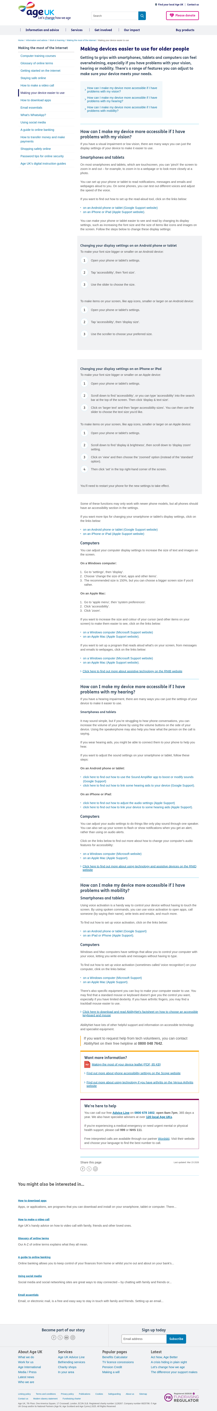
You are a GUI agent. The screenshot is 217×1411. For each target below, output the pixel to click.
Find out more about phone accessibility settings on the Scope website (133, 1073)
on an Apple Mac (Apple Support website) (110, 636)
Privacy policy (67, 1394)
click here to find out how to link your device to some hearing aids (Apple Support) (137, 807)
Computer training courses (38, 55)
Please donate (185, 15)
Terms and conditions (46, 1394)
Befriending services (71, 1362)
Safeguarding (114, 1394)
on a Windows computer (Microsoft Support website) (118, 632)
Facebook (53, 1337)
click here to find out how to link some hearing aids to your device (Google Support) (138, 785)
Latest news (26, 1377)
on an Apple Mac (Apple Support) (105, 858)
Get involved (103, 30)
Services (77, 30)
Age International (29, 1367)
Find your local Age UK (170, 4)
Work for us (25, 1362)
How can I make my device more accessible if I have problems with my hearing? (122, 99)
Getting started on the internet (40, 70)
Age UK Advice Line (71, 1357)
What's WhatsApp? (33, 115)
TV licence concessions (118, 1362)
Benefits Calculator (115, 1357)
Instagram (72, 1337)
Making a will (111, 1372)
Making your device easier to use (42, 92)
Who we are (26, 1382)
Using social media (33, 122)
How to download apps (35, 100)
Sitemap (143, 1394)
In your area (66, 1372)
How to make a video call (37, 85)
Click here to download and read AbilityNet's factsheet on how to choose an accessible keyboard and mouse (140, 1013)
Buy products (185, 30)
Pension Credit (112, 1367)
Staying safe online (33, 78)
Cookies (99, 1394)
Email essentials (31, 107)
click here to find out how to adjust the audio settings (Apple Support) (129, 803)
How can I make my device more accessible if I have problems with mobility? (122, 109)
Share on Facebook (82, 1168)
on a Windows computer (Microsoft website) (112, 853)
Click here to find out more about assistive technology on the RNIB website (132, 671)
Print (95, 1168)
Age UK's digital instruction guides (43, 163)
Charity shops (67, 1367)
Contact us (193, 4)
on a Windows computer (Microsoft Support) (112, 977)
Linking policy (24, 1394)
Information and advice (42, 30)
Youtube (66, 1337)
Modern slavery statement (45, 1398)
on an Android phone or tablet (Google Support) (114, 931)
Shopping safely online (35, 148)
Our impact (132, 30)
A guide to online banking (37, 129)
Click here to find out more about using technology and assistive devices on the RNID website (139, 868)
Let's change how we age (168, 1367)
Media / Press (27, 1372)
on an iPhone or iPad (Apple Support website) (113, 212)
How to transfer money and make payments (42, 139)
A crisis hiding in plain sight (169, 1362)
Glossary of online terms (36, 63)
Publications (84, 1394)
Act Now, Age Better (164, 1357)
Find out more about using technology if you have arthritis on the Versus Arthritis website (139, 1084)
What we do (26, 1357)
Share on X (89, 1168)
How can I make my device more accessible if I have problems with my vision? (122, 89)
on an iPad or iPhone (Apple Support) (108, 935)
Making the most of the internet (43, 48)
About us (130, 1394)
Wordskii (164, 1138)
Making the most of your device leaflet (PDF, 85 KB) (126, 1064)
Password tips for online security (42, 156)
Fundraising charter (72, 1398)
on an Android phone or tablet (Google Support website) (120, 207)
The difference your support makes (174, 1372)
